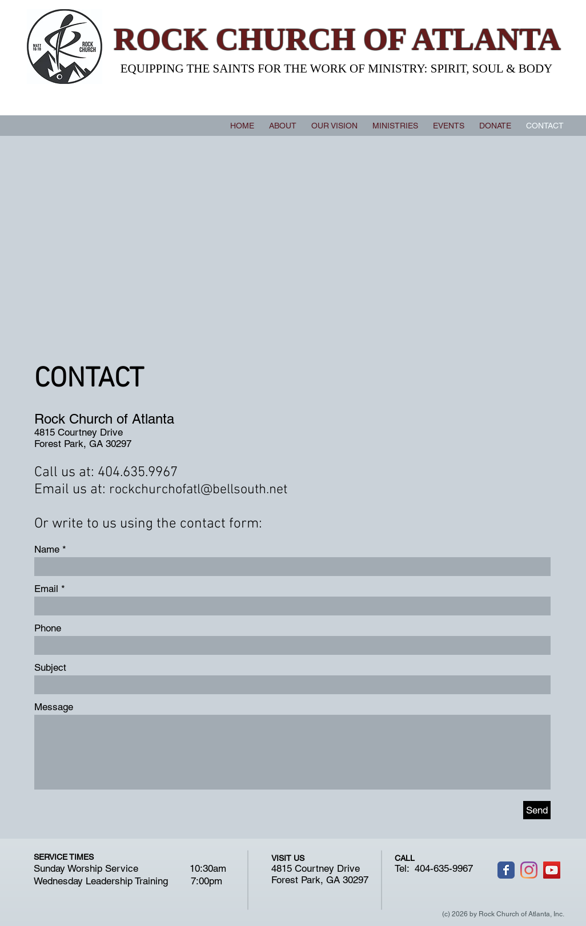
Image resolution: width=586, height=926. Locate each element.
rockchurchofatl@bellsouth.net (198, 490)
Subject (50, 668)
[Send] (537, 810)
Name (46, 549)
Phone (47, 628)
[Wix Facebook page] (506, 870)
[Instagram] (528, 870)
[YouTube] (551, 870)
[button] (395, 125)
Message (53, 707)
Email (46, 589)
